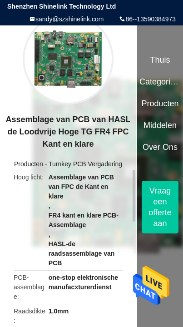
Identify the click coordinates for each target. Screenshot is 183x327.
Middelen (160, 125)
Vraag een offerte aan (160, 207)
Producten (28, 164)
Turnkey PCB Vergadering (85, 164)
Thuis (160, 59)
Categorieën (160, 81)
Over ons (160, 147)
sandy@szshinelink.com (69, 19)
